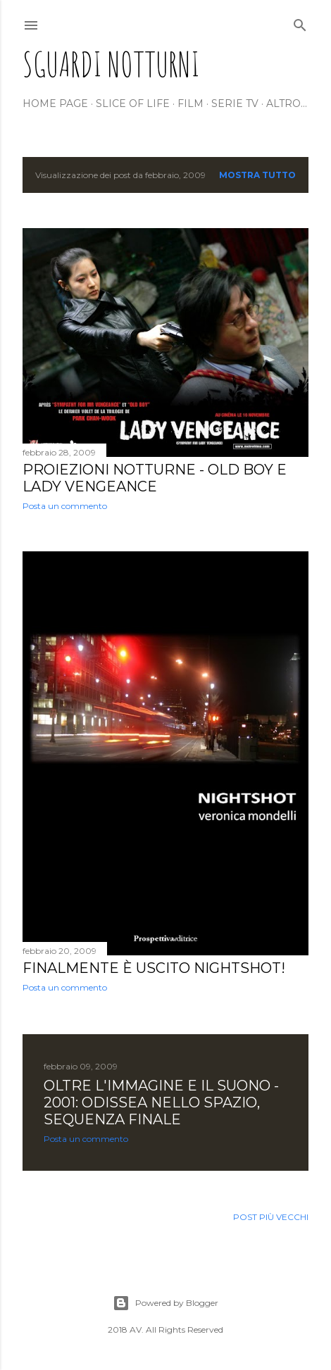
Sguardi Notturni (111, 63)
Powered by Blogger (165, 1303)
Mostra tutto (257, 175)
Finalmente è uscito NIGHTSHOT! (154, 968)
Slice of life (133, 103)
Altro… (286, 103)
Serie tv (234, 103)
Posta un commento (65, 506)
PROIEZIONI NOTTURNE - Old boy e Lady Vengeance (155, 478)
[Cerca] (300, 22)
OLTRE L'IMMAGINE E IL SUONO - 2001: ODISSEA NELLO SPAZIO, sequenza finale (161, 1102)
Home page (55, 103)
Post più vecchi (270, 1217)
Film (190, 103)
